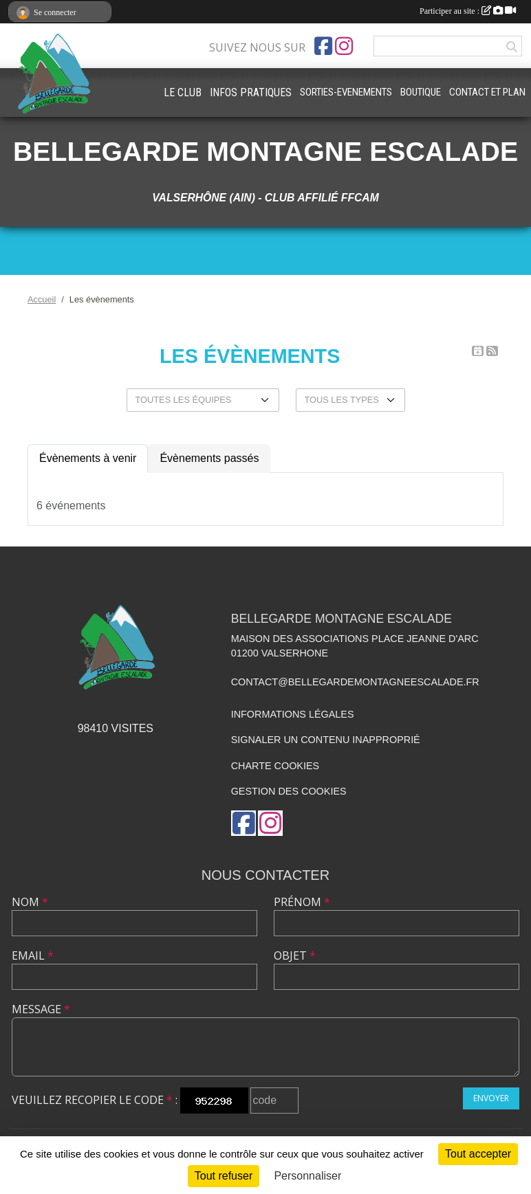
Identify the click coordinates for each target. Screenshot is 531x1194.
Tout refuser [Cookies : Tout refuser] (223, 1176)
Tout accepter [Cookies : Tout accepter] (478, 1154)
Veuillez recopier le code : (94, 1099)
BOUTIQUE (420, 92)
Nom (30, 901)
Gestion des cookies (289, 791)
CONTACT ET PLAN (487, 92)
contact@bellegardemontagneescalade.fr (355, 681)
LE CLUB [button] (183, 92)
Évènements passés (209, 458)
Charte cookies (275, 765)
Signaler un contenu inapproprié (325, 739)
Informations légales (292, 714)
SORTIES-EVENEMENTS (346, 92)
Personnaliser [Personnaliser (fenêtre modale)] (307, 1176)
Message (41, 1009)
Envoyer (491, 1098)
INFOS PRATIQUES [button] (251, 92)
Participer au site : (468, 11)
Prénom (302, 901)
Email (33, 955)
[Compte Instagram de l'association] (344, 46)
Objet (295, 955)
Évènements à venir (87, 458)
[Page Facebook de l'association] (323, 46)
